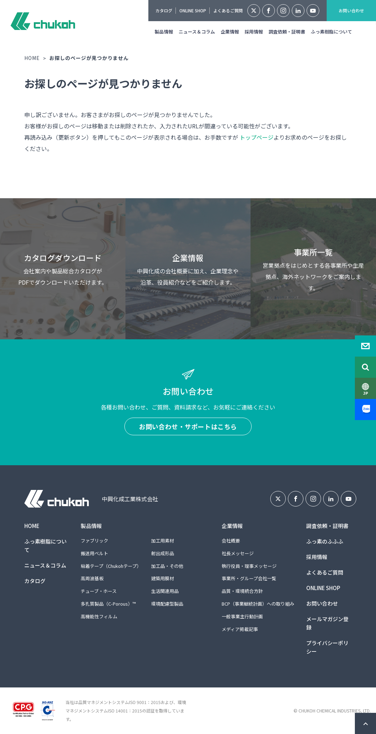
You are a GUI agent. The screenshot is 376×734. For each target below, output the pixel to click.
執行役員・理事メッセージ (249, 566)
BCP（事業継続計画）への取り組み (258, 603)
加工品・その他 (167, 566)
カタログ (163, 10)
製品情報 (164, 31)
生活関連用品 (165, 591)
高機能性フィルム (99, 616)
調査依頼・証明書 (287, 31)
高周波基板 (92, 578)
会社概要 (231, 540)
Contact (365, 346)
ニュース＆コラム (197, 31)
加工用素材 (162, 540)
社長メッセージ (238, 553)
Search (365, 367)
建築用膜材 (162, 578)
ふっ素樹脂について (331, 31)
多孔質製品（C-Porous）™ (108, 603)
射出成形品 (162, 553)
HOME (32, 57)
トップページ (256, 137)
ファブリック (94, 540)
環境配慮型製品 (167, 603)
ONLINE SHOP (192, 10)
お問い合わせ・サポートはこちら (188, 426)
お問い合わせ (351, 10)
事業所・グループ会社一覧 (249, 578)
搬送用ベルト (94, 553)
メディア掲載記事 (240, 629)
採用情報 (254, 31)
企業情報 (230, 31)
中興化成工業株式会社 (43, 21)
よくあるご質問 (228, 10)
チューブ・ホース (99, 591)
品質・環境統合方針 (242, 591)
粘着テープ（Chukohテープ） (111, 566)
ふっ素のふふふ (324, 541)
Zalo (365, 409)
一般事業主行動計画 (242, 616)
